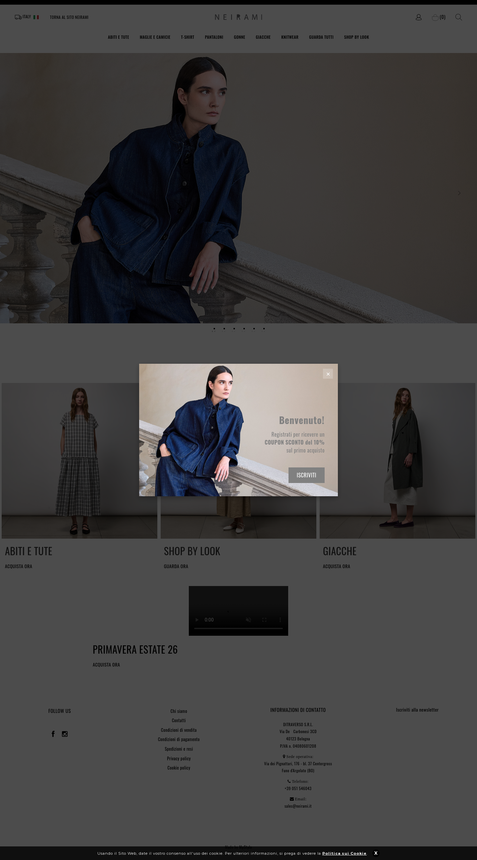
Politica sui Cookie (344, 853)
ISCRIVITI (306, 475)
